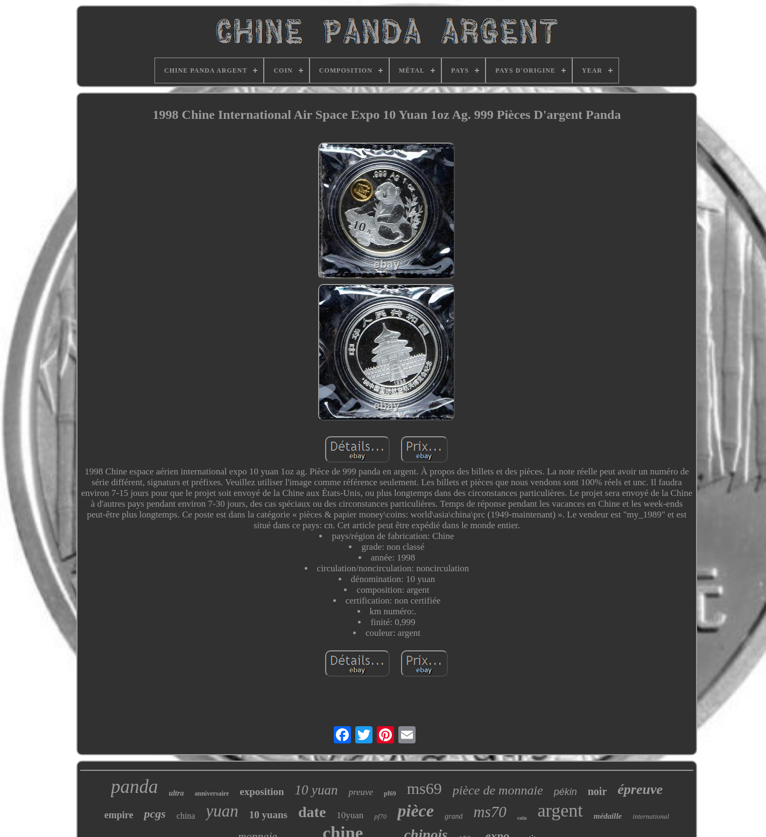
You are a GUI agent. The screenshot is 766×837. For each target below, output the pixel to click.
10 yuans (268, 814)
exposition (262, 791)
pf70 (380, 816)
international (651, 816)
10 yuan (316, 790)
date (312, 812)
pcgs (154, 813)
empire (118, 815)
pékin (565, 791)
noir (597, 791)
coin (522, 818)
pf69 (390, 793)
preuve (360, 792)
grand (453, 816)
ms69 (424, 788)
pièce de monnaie (498, 790)
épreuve (640, 789)
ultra (176, 793)
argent (559, 810)
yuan (222, 810)
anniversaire (211, 793)
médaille (608, 816)
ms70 (489, 811)
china (186, 815)
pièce (415, 810)
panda (134, 786)
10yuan (349, 815)
